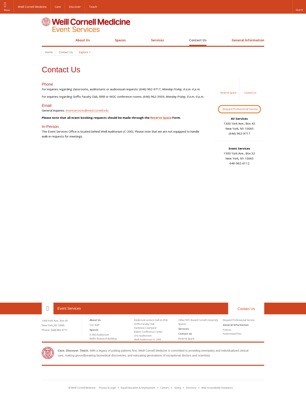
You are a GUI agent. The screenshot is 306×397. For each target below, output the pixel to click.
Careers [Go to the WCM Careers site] (164, 387)
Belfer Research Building (103, 338)
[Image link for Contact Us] (250, 88)
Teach (93, 7)
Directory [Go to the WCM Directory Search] (191, 387)
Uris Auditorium (143, 335)
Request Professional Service (239, 320)
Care (58, 7)
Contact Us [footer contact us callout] (246, 309)
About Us (83, 40)
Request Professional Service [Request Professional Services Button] (240, 109)
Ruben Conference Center (148, 331)
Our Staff (94, 325)
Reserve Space (161, 118)
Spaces (120, 40)
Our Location (47, 308)
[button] (299, 7)
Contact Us (197, 40)
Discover (75, 7)
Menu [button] (7, 10)
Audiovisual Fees (232, 333)
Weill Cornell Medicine (32, 7)
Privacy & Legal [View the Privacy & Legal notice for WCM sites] (107, 387)
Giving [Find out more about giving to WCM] (177, 387)
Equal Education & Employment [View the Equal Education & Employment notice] (138, 387)
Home (46, 40)
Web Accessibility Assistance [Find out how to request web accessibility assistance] (217, 387)
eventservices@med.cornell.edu (87, 110)
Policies (227, 329)
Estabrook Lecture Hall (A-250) (150, 320)
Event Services (69, 308)
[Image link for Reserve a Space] (228, 88)
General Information (248, 40)
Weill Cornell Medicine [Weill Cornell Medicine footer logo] (153, 373)
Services (157, 40)
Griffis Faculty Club (144, 324)
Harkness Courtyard (145, 328)
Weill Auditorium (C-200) (147, 339)
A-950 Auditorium (99, 334)
